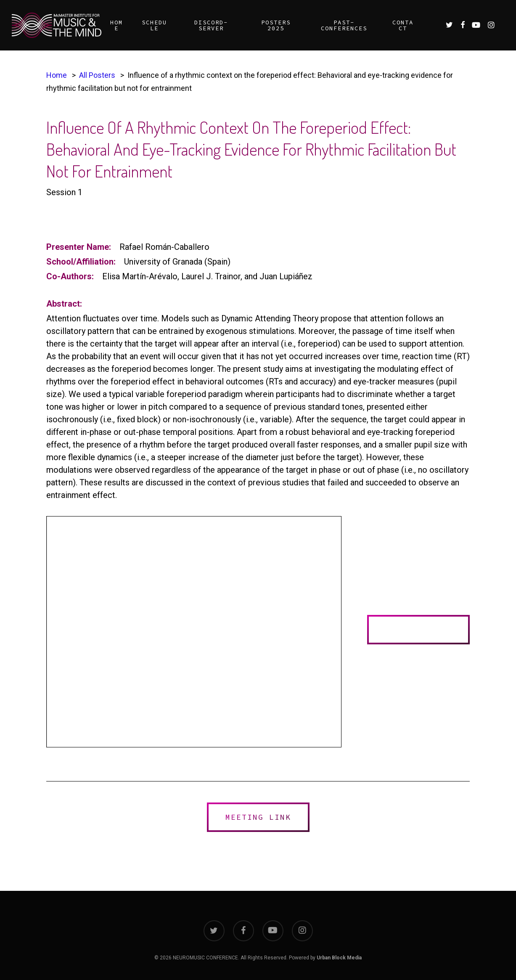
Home (56, 75)
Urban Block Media (339, 958)
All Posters (97, 75)
